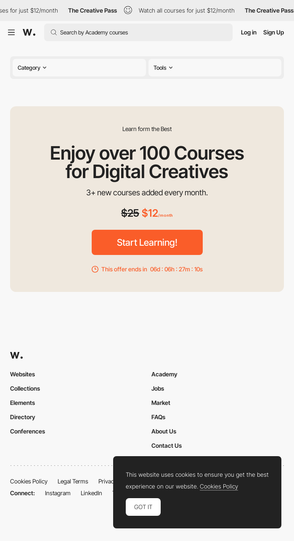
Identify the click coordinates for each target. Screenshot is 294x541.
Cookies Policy (29, 481)
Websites (22, 374)
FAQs (158, 416)
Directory (22, 416)
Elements (22, 402)
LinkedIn (91, 492)
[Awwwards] (29, 32)
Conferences (27, 431)
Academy (164, 374)
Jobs (157, 388)
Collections (25, 388)
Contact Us (166, 445)
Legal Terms (73, 481)
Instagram (58, 492)
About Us (163, 431)
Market (160, 402)
